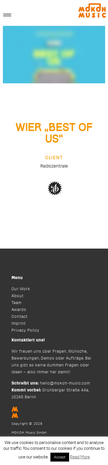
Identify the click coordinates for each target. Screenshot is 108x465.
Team (17, 303)
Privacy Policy (25, 330)
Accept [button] (60, 457)
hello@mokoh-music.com (65, 383)
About (18, 296)
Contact (20, 317)
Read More (80, 457)
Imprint (19, 324)
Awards (19, 310)
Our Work (21, 289)
